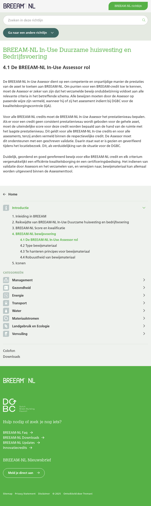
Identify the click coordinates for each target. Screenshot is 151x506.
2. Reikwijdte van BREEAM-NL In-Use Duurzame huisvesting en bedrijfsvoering (70, 222)
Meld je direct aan (20, 473)
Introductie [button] (20, 208)
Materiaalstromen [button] (21, 318)
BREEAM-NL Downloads (21, 438)
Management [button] (18, 280)
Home (12, 194)
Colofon (9, 351)
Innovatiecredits (15, 448)
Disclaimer (44, 493)
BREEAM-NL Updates (19, 443)
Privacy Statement (25, 493)
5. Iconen (19, 263)
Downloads (11, 357)
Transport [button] (15, 303)
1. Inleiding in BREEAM (29, 216)
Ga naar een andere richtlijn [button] (27, 33)
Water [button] (12, 311)
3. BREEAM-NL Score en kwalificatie (38, 228)
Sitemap (7, 493)
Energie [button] (13, 295)
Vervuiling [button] (15, 334)
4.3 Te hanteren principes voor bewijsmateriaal (55, 251)
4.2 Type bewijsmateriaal (38, 246)
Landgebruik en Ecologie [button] (26, 326)
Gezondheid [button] (17, 288)
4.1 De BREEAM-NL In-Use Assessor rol (49, 240)
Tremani (87, 493)
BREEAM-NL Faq (15, 432)
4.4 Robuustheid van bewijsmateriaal (47, 257)
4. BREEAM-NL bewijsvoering (34, 234)
